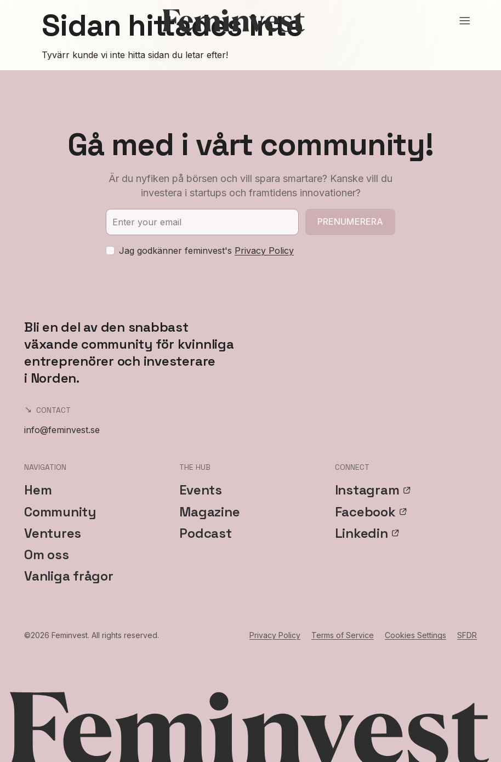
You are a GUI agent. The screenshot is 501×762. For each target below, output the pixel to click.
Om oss (46, 554)
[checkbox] (110, 250)
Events (200, 489)
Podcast (205, 533)
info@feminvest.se (62, 429)
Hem (38, 489)
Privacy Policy (264, 250)
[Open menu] (465, 21)
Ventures (52, 533)
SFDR (467, 635)
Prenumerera (350, 221)
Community (60, 511)
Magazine (209, 511)
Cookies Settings (415, 635)
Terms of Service (342, 635)
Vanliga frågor (68, 575)
